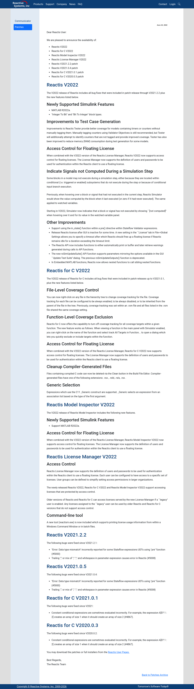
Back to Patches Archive (155, 675)
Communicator (23, 21)
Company (62, 4)
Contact (163, 4)
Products (38, 4)
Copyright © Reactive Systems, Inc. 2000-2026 (42, 686)
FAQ (80, 4)
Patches (19, 27)
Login (173, 4)
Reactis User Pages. (118, 652)
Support (50, 4)
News (72, 4)
